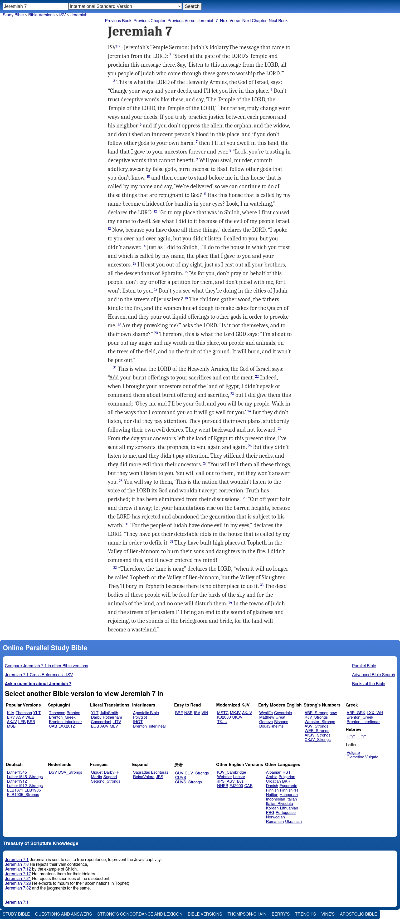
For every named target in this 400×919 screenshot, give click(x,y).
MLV (114, 726)
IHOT (138, 722)
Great (280, 717)
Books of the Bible (368, 684)
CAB (53, 726)
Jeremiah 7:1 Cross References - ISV (39, 675)
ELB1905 (33, 790)
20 (156, 333)
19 (119, 324)
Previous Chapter (149, 21)
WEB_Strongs (317, 731)
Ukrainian (293, 822)
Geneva (266, 722)
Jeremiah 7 (207, 21)
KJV (10, 713)
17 (155, 289)
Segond (110, 777)
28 (121, 480)
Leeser (239, 777)
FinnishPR (289, 790)
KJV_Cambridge (231, 772)
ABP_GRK (356, 713)
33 (262, 585)
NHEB (222, 786)
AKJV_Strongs (317, 735)
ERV (11, 717)
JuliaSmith (109, 713)
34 (230, 602)
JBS (159, 777)
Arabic (271, 777)
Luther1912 (17, 781)
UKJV (237, 717)
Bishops (281, 722)
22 (257, 376)
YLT (37, 713)
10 (148, 176)
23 (232, 394)
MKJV (235, 713)
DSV (53, 772)
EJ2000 (236, 786)
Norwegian (275, 817)
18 (186, 298)
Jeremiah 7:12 (18, 869)
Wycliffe (266, 713)
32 (115, 567)
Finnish (272, 790)
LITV (117, 722)
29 (245, 498)
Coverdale (283, 713)
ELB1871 (15, 790)
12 (155, 211)
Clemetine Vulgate (362, 757)
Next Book (278, 21)
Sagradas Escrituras (150, 772)
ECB (95, 726)
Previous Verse (181, 21)
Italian (291, 799)
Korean (272, 808)
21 (114, 367)
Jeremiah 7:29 (18, 883)
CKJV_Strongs (318, 740)
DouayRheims (271, 726)
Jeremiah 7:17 (18, 874)
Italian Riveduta (279, 804)
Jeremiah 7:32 (18, 888)
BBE (179, 713)
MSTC (222, 713)
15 (134, 263)
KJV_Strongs (316, 717)
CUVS (180, 778)
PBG (270, 813)
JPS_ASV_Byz (230, 781)
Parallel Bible (364, 666)
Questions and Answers (63, 914)
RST (287, 772)
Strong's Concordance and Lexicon (139, 914)
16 (186, 272)
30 (126, 524)
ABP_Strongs (316, 713)
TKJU (222, 722)
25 (280, 428)
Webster (224, 777)
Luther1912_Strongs (25, 786)
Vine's (328, 914)
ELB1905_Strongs (23, 795)
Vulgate (353, 753)
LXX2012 (66, 726)
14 (144, 246)
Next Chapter (254, 21)
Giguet (97, 772)
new (333, 713)
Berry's (281, 914)
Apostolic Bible (358, 914)
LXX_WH (375, 713)
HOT (351, 737)
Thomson (24, 713)
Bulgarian (287, 777)
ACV (104, 726)
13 (109, 228)
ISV (197, 713)
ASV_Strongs (316, 726)
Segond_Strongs (105, 781)
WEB (29, 717)
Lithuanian (289, 808)
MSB (11, 726)
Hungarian (289, 795)
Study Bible (13, 15)
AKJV (12, 722)
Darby (96, 717)
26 (250, 446)
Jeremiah (78, 15)
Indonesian (275, 799)
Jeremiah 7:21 (18, 879)
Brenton (73, 713)
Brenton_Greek (62, 717)
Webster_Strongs (320, 722)
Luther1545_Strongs (25, 777)
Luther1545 (17, 772)
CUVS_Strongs (188, 782)
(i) (118, 46)
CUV (179, 773)
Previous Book (118, 21)
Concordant (101, 722)
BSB (31, 722)
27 (205, 463)
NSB (188, 713)
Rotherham (112, 717)
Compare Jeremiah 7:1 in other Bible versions (46, 666)
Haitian (272, 795)
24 (249, 411)
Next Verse (230, 21)
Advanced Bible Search (373, 675)
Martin (96, 777)
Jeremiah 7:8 (17, 864)
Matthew (266, 717)
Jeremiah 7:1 (17, 860)
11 (205, 194)
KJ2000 (224, 717)
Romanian (275, 822)
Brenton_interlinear (65, 722)
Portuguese (286, 813)
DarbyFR (112, 772)
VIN (205, 713)
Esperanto (288, 786)
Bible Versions (41, 15)
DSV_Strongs (70, 772)
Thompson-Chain (246, 914)
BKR (286, 781)
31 (171, 541)
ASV (20, 717)
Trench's (305, 914)
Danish (272, 786)
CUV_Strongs (197, 773)
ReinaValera (143, 777)
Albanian (273, 772)
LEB (22, 722)
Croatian (273, 781)
